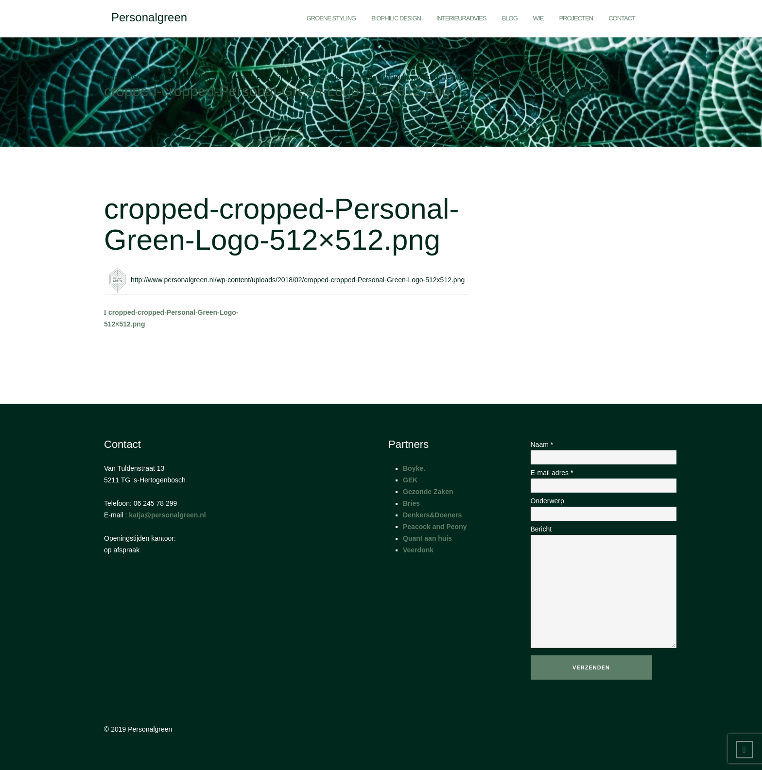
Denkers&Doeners (432, 515)
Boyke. (414, 468)
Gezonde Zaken (428, 492)
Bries (411, 503)
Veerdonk (418, 550)
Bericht (594, 587)
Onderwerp (594, 507)
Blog (510, 18)
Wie (538, 18)
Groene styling (331, 18)
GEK (410, 480)
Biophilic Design (396, 18)
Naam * (594, 451)
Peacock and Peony (435, 526)
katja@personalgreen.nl (167, 515)
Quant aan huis (427, 538)
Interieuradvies (461, 18)
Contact (621, 18)
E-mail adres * (594, 479)
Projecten (576, 18)
